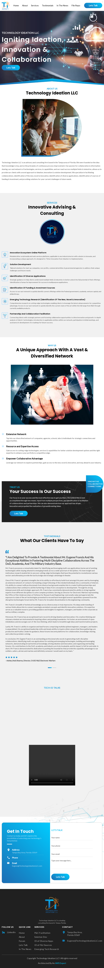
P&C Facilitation (42, 933)
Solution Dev (40, 937)
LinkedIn (9, 932)
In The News (62, 5)
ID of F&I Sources (43, 945)
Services (35, 5)
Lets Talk (93, 5)
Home (16, 5)
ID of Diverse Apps (43, 941)
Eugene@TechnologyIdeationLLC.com (27, 866)
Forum (22, 941)
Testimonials (47, 5)
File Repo (75, 5)
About (25, 5)
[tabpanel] (52, 606)
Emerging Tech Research (46, 949)
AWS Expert (60, 963)
